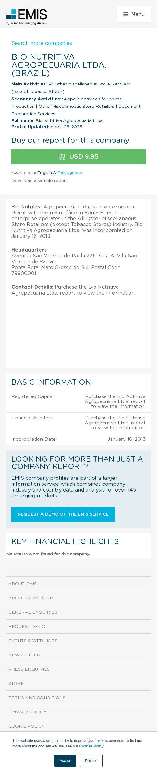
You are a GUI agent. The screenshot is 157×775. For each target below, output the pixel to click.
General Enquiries (32, 612)
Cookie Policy (26, 726)
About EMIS (22, 584)
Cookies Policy (91, 746)
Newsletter (24, 655)
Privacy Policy (27, 712)
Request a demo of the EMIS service (63, 514)
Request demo (26, 626)
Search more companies (41, 43)
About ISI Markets (31, 598)
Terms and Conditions (37, 698)
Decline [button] (91, 761)
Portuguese (69, 173)
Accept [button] (65, 761)
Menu (134, 14)
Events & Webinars (32, 641)
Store (16, 683)
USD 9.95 (79, 157)
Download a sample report (39, 180)
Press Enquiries (29, 669)
